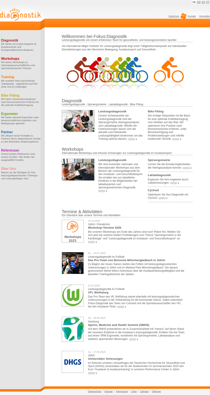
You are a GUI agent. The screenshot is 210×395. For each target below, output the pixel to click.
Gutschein (176, 17)
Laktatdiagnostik (159, 175)
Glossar (109, 391)
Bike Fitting (156, 111)
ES (203, 2)
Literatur (144, 391)
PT (207, 2)
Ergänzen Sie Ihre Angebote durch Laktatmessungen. (168, 181)
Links (134, 391)
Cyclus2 (153, 190)
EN (199, 2)
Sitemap (156, 391)
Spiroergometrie (159, 160)
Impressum (122, 391)
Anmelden (204, 16)
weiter (91, 241)
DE (194, 2)
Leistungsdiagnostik (112, 111)
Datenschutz (94, 391)
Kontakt (192, 16)
